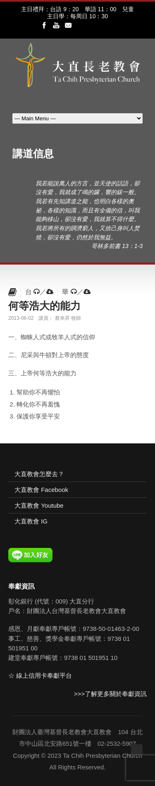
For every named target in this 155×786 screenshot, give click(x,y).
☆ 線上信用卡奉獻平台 (40, 675)
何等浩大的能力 (44, 305)
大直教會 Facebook (41, 489)
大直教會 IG (31, 521)
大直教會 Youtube (39, 505)
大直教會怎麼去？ (39, 473)
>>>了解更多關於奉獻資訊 (110, 693)
